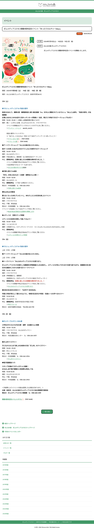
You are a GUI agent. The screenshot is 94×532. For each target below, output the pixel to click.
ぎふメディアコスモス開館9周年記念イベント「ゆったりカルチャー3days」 (33, 29)
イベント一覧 (7, 449)
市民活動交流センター (54, 523)
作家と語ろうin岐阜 (14, 189)
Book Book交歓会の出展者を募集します (21, 213)
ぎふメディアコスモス (47, 11)
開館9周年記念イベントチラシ (12, 401)
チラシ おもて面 (13, 140)
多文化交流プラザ (67, 523)
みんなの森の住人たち (17, 169)
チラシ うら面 (12, 143)
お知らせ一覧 (7, 444)
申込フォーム (12, 306)
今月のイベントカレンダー (13, 433)
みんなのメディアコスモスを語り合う (20, 288)
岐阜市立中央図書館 (41, 523)
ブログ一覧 (6, 454)
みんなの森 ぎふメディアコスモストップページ (20, 429)
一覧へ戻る (47, 413)
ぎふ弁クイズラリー (14, 360)
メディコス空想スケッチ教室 (17, 236)
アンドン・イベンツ (14, 129)
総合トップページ (10, 425)
